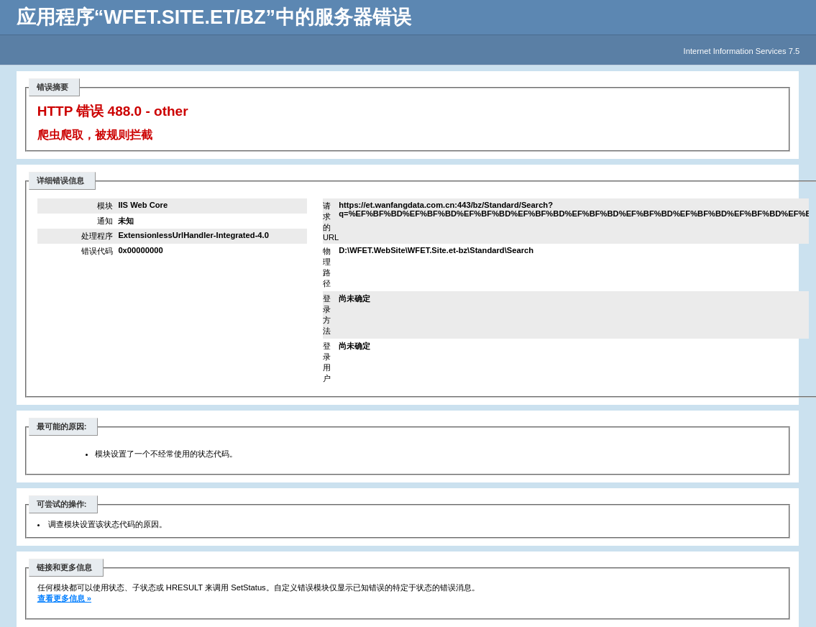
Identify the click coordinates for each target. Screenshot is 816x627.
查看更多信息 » (64, 598)
